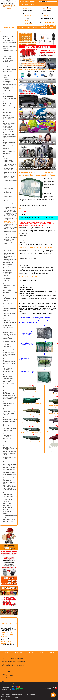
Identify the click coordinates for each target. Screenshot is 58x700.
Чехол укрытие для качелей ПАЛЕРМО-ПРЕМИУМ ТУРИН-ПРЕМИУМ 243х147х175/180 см (10, 186)
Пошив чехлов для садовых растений (9, 137)
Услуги (9, 33)
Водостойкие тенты (7, 277)
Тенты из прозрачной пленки (9, 308)
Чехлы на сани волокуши (9, 395)
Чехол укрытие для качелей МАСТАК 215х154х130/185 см (10, 180)
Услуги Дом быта (8, 36)
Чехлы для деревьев (8, 262)
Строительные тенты (8, 317)
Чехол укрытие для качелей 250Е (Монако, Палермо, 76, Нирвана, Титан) (10, 191)
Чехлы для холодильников (9, 417)
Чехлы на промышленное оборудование (9, 462)
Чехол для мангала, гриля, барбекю (9, 268)
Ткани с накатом (7, 344)
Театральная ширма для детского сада (8, 436)
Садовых (6, 158)
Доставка (28, 27)
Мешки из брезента (7, 330)
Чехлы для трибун (7, 380)
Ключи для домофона (9, 66)
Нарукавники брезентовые (9, 469)
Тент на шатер (6, 320)
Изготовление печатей (9, 40)
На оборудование (7, 81)
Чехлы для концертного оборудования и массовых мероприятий (9, 388)
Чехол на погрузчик (7, 432)
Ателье (5, 77)
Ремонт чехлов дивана (8, 100)
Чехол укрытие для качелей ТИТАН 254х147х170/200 (10, 182)
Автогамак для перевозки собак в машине (9, 414)
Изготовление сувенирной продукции (9, 45)
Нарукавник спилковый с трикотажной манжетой (8, 478)
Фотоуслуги (6, 48)
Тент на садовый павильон (9, 433)
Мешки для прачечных (8, 378)
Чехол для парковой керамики (10, 292)
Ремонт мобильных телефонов (8, 522)
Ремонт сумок (7, 505)
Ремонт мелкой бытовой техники (10, 516)
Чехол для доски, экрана (8, 266)
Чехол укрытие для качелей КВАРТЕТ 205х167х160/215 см (10, 172)
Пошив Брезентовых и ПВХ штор (9, 500)
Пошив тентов (6, 310)
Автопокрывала (6, 139)
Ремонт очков (7, 56)
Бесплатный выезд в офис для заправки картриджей (7, 634)
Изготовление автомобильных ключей (10, 68)
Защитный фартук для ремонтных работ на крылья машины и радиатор (9, 337)
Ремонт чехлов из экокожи (9, 101)
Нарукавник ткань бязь (8, 476)
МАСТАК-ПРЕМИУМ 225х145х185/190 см (8, 161)
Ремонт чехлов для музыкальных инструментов (9, 94)
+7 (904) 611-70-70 (47, 11)
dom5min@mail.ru (50, 25)
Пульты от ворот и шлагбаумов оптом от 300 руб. (9, 623)
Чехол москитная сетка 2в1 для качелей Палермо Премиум (10, 199)
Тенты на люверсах (7, 306)
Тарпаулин (5, 275)
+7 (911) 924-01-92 (47, 8)
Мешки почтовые (7, 491)
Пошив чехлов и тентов (10, 79)
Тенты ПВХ (5, 282)
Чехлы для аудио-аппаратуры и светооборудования (10, 85)
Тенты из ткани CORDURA (9, 411)
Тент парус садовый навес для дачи (10, 407)
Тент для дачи (6, 405)
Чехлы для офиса (7, 270)
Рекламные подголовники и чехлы (9, 441)
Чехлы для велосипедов (8, 393)
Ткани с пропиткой (7, 346)
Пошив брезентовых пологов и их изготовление (10, 273)
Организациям (43, 27)
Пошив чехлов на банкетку (9, 361)
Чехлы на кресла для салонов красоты (10, 359)
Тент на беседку (6, 315)
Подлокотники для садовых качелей (10, 257)
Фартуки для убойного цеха (9, 334)
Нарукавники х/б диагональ (9, 474)
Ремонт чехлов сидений (8, 96)
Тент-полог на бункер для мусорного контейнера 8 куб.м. (10, 443)
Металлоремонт (7, 507)
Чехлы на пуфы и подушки (9, 121)
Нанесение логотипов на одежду (10, 51)
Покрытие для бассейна (8, 365)
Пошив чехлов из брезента (9, 134)
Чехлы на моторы (7, 290)
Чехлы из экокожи (7, 120)
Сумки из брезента (7, 329)
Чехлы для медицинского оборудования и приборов (9, 348)
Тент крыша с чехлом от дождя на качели (9, 240)
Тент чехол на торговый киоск (10, 322)
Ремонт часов (7, 54)
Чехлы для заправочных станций (8, 296)
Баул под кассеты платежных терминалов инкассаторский (10, 398)
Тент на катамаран (7, 494)
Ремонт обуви (7, 75)
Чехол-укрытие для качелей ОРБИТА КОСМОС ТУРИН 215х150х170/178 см (10, 164)
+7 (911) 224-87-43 (27, 8)
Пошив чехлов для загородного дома (7, 127)
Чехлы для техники (7, 264)
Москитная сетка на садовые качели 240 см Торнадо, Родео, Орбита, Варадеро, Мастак (10, 215)
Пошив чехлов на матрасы (9, 357)
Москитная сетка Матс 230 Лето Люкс (10, 208)
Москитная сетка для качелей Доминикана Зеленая (10, 228)
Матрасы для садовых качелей (9, 245)
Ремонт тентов (6, 280)
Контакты (34, 27)
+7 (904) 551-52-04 (27, 11)
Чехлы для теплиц (7, 497)
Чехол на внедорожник (8, 155)
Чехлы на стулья (7, 105)
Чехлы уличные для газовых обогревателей (9, 465)
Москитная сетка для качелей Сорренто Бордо (10, 225)
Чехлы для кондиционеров (9, 421)
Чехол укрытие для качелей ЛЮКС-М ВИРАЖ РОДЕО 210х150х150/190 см (10, 176)
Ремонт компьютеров (9, 519)
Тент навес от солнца (8, 311)
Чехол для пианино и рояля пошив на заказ (9, 124)
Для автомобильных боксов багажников (9, 426)
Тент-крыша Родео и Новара (31, 391)
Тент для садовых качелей (10, 235)
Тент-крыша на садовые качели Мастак (31, 403)
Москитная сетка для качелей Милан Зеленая (10, 219)
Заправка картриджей (9, 42)
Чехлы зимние (6, 460)
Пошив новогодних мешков (9, 366)
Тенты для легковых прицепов (10, 298)
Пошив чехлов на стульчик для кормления (10, 355)
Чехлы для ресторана (8, 115)
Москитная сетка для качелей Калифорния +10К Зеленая (10, 230)
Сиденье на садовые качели (10, 259)
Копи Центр (6, 38)
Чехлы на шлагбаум (7, 350)
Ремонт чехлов (6, 90)
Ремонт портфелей (8, 509)
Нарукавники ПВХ (7, 480)
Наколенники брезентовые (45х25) (9, 483)
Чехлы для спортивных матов (10, 467)
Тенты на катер (6, 289)
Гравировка (6, 513)
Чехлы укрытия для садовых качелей (10, 242)
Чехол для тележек (7, 376)
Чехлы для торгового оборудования (8, 88)
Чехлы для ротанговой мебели (10, 419)
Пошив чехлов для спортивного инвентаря (8, 110)
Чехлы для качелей (7, 156)
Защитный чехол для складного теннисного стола (9, 489)
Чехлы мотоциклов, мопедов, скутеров (10, 143)
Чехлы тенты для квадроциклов (7, 147)
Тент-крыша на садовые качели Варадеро (31, 414)
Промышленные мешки (8, 383)
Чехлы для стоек (7, 385)
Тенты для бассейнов (8, 400)
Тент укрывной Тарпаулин (9, 285)
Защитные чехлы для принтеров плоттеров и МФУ (9, 486)
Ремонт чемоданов (8, 503)
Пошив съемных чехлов (8, 352)
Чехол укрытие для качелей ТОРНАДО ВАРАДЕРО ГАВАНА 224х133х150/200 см (10, 168)
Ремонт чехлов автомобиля (9, 98)
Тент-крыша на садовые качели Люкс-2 (31, 422)
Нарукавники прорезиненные (9, 471)
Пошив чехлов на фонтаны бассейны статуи (9, 118)
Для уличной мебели (8, 260)
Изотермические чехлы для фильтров (9, 454)
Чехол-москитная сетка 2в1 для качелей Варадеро (10, 202)
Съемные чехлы (7, 445)
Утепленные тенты (7, 283)
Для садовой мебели (8, 82)
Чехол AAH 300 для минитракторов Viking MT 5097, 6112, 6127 (10, 448)
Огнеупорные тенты (7, 278)
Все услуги (9, 27)
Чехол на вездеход (7, 492)
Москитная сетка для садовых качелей (8, 205)
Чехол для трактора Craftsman (10, 451)
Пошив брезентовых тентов (9, 302)
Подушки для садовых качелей (9, 251)
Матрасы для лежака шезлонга (8, 248)
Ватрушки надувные (7, 381)
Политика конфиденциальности (21, 683)
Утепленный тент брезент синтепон (9, 304)
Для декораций (6, 132)
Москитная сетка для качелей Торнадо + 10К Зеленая (10, 233)
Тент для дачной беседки (9, 313)
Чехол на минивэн (7, 153)
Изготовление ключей (9, 64)
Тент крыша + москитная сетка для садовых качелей (10, 211)
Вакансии (52, 27)
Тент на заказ (6, 318)
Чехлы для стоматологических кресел (10, 423)
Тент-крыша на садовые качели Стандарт (31, 441)
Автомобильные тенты (8, 371)
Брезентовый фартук (8, 294)
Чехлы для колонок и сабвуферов (8, 113)
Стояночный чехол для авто (9, 428)
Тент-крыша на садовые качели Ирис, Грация (31, 432)
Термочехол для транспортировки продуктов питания (9, 457)
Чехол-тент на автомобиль (9, 140)
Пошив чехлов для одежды (9, 131)
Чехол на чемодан (7, 339)
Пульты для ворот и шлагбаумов (8, 61)
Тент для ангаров (7, 409)
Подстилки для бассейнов (9, 401)
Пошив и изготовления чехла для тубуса (9, 391)
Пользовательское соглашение (37, 683)
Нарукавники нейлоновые (9, 472)
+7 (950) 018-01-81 (28, 23)
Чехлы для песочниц (8, 332)
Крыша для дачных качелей (10, 237)
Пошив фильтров (7, 325)
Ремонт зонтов (7, 511)
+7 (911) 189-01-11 (28, 20)
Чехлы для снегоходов (8, 145)
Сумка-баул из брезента (8, 327)
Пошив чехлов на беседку (9, 129)
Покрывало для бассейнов (9, 403)
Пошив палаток (6, 373)
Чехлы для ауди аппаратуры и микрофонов (10, 107)
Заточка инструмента (9, 58)
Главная (21, 27)
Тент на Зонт (6, 300)
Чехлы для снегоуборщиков (9, 363)
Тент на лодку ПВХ (7, 430)
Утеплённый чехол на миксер (10, 496)
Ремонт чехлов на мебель (9, 92)
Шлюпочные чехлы (7, 416)
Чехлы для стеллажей (8, 438)
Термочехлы (6, 323)
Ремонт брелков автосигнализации (8, 72)
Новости (8, 619)
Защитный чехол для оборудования (8, 369)
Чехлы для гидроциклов (8, 149)
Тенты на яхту (6, 287)
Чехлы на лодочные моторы (9, 151)
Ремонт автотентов (7, 103)
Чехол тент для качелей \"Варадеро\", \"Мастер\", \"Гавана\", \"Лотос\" (9, 195)
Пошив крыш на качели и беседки (9, 342)
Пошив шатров (6, 374)
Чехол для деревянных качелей (9, 254)
